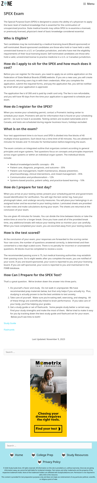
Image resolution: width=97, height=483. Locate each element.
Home (19, 455)
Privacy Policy (51, 462)
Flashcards (9, 329)
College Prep (45, 455)
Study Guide (10, 323)
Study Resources (77, 455)
